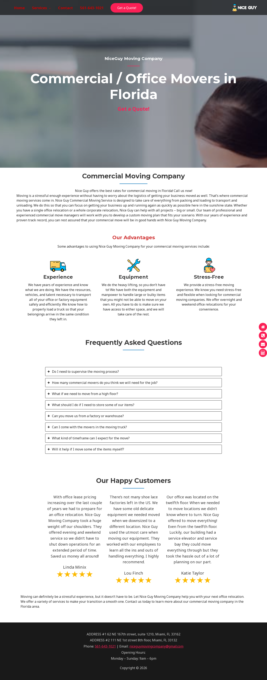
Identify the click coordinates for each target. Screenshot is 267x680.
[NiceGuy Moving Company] (244, 7)
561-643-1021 (104, 646)
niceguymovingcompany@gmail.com (156, 646)
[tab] (133, 371)
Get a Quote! (126, 8)
